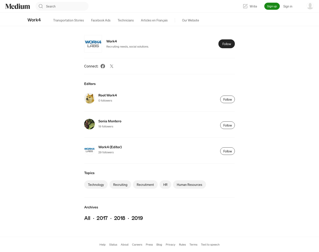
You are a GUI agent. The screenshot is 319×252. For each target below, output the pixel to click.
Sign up (272, 6)
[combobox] (67, 6)
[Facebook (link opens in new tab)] (102, 66)
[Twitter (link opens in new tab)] (111, 66)
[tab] (68, 20)
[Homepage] (17, 6)
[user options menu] (310, 5)
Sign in (287, 6)
